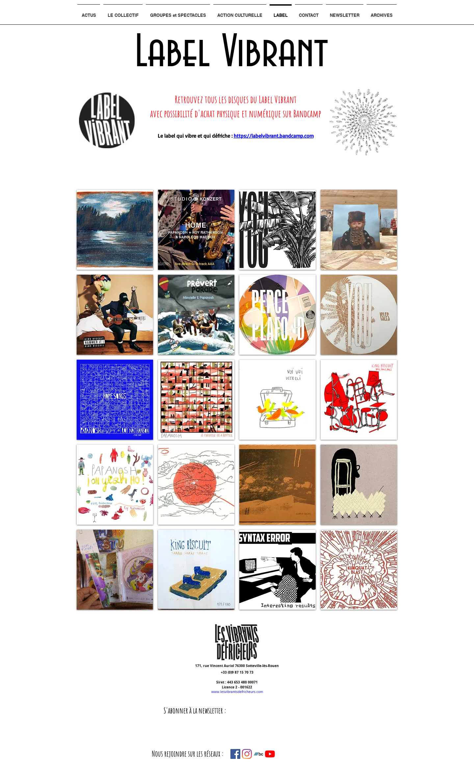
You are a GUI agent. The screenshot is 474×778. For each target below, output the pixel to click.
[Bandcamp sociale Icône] (258, 754)
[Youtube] (270, 754)
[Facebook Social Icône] (235, 754)
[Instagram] (247, 754)
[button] (123, 12)
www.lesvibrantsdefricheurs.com (237, 692)
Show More (236, 614)
